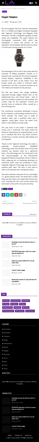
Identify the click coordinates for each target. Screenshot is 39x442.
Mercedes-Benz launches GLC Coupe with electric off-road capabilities (24, 280)
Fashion (15, 304)
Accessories (8, 307)
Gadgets (26, 301)
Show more (33, 214)
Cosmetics (20, 311)
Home (4, 8)
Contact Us (18, 435)
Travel (6, 304)
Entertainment (9, 311)
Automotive (16, 301)
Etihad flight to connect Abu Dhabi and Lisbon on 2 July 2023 (23, 243)
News (23, 304)
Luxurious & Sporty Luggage (18, 270)
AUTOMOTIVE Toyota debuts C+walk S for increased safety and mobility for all (23, 252)
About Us (28, 435)
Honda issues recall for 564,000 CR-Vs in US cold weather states (23, 262)
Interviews (31, 311)
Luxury (9, 8)
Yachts (26, 307)
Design (18, 307)
